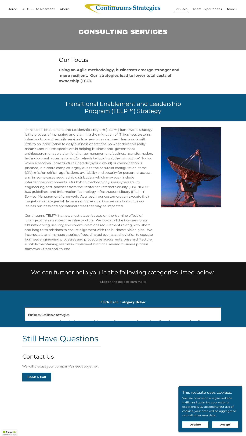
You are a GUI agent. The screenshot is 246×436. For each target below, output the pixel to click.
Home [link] (12, 9)
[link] (123, 9)
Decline (195, 431)
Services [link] (181, 9)
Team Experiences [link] (207, 9)
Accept (225, 431)
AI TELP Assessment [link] (38, 9)
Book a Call (36, 377)
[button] (232, 9)
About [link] (65, 9)
